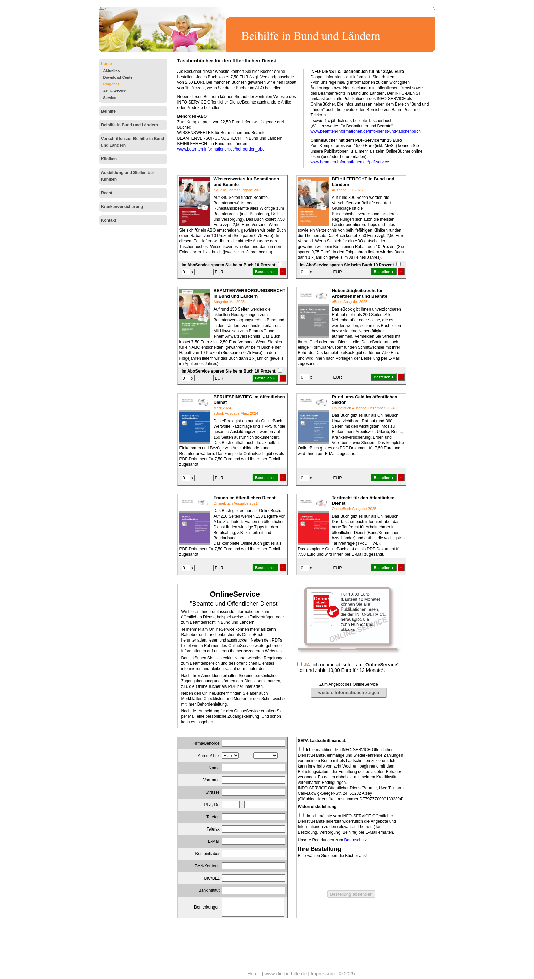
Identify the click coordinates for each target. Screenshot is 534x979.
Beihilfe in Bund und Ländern (129, 125)
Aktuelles (111, 70)
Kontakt (108, 220)
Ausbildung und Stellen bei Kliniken (127, 176)
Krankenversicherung (122, 206)
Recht (106, 193)
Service (109, 98)
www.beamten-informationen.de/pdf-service (350, 162)
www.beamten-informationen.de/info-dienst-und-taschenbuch (366, 131)
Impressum (323, 973)
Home (253, 973)
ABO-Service (114, 91)
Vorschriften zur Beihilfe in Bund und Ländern (132, 142)
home (106, 63)
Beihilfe (108, 111)
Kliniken (109, 159)
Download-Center (118, 77)
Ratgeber (111, 84)
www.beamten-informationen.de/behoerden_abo (221, 149)
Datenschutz (355, 840)
